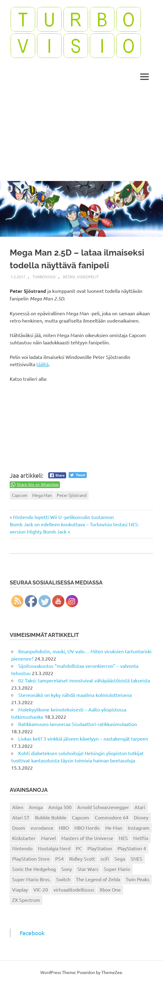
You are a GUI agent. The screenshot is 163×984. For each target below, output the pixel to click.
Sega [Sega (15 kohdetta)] (119, 858)
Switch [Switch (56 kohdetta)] (63, 879)
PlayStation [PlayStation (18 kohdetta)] (99, 848)
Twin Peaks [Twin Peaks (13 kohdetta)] (137, 879)
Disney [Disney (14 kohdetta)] (141, 817)
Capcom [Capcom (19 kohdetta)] (80, 817)
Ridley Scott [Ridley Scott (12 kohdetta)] (82, 858)
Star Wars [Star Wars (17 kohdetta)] (87, 869)
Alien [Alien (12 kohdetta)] (17, 807)
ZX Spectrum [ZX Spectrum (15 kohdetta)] (26, 900)
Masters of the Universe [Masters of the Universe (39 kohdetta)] (87, 838)
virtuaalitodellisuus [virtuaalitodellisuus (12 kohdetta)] (73, 889)
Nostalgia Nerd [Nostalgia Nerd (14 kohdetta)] (54, 848)
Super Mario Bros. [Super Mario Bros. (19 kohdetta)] (31, 879)
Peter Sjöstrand (72, 495)
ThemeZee (111, 972)
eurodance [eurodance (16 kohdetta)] (42, 828)
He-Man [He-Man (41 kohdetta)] (113, 828)
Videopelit (88, 276)
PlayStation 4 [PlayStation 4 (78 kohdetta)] (131, 848)
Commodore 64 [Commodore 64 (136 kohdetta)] (111, 817)
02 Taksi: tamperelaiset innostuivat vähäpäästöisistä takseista (84, 680)
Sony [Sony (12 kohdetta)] (66, 869)
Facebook (32, 932)
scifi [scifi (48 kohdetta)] (104, 858)
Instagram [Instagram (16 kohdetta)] (138, 828)
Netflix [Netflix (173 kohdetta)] (140, 838)
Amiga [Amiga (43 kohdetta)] (36, 807)
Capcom (19, 495)
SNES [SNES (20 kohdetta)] (136, 858)
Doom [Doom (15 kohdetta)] (18, 828)
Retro (69, 276)
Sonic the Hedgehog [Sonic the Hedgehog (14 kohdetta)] (34, 869)
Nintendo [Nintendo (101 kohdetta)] (22, 848)
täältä (42, 364)
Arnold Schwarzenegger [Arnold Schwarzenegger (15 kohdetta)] (103, 807)
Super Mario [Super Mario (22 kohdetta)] (117, 869)
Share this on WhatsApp (38, 485)
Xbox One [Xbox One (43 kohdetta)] (110, 889)
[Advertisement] (81, 135)
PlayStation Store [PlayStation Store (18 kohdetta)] (31, 858)
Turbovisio (44, 276)
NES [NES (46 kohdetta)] (123, 838)
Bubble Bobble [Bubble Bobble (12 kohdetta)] (50, 817)
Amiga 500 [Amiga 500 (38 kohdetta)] (60, 807)
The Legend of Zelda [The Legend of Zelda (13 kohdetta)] (98, 879)
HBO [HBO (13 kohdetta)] (64, 828)
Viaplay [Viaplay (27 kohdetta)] (20, 889)
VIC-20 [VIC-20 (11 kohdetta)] (40, 889)
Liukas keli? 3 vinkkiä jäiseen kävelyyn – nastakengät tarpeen (83, 738)
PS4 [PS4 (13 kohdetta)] (59, 858)
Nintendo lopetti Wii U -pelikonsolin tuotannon (63, 517)
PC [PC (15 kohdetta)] (79, 848)
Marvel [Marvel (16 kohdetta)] (48, 838)
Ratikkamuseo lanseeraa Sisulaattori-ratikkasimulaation (77, 724)
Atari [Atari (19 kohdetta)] (139, 807)
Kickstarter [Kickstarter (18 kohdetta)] (24, 838)
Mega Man (42, 495)
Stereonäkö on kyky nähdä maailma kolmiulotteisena (75, 695)
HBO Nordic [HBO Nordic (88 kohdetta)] (87, 828)
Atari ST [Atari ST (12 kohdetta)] (20, 817)
